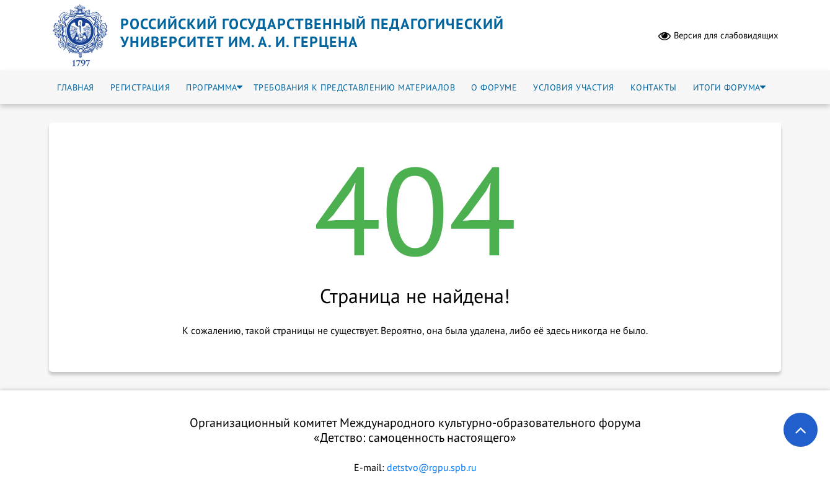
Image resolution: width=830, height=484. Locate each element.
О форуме (494, 87)
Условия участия (573, 87)
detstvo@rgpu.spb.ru (432, 467)
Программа (211, 87)
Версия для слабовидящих (718, 35)
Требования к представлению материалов (355, 87)
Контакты (653, 87)
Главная (75, 87)
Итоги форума (727, 87)
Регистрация (140, 87)
